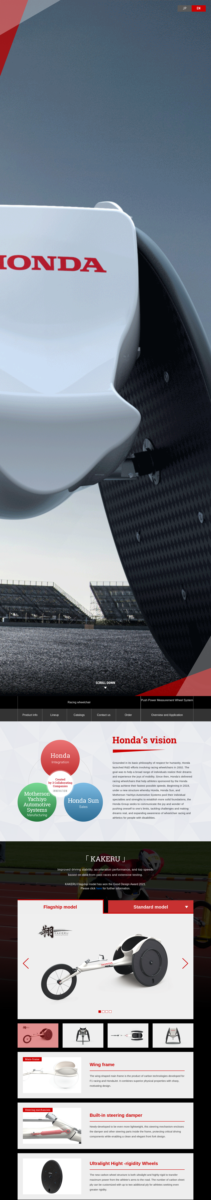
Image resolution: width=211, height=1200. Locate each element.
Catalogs (79, 714)
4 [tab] (111, 1012)
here (98, 888)
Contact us (103, 714)
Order (128, 714)
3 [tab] (107, 1012)
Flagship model (60, 907)
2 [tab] (104, 1012)
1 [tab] (100, 1012)
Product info (30, 714)
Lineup (54, 714)
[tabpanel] (105, 966)
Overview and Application (167, 714)
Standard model (150, 907)
